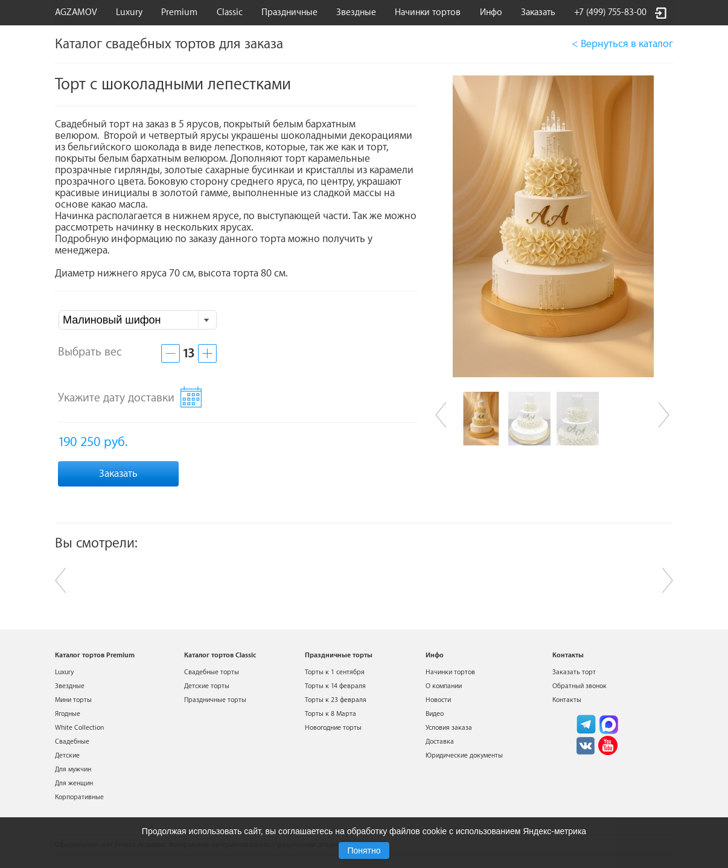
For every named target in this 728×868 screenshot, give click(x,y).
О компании (444, 686)
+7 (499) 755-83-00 (610, 12)
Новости (438, 700)
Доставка (440, 741)
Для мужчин (73, 769)
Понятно (363, 850)
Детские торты (206, 686)
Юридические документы (464, 755)
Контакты (566, 700)
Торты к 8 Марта (330, 714)
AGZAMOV (76, 12)
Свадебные (72, 741)
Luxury (129, 12)
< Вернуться (622, 43)
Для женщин (74, 783)
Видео (435, 714)
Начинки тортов (428, 12)
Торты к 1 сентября (335, 672)
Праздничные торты (215, 700)
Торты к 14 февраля (335, 686)
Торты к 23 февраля (335, 700)
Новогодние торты (333, 728)
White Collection (79, 728)
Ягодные (67, 714)
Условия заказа (449, 728)
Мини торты (73, 700)
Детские (67, 755)
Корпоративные (79, 797)
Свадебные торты (211, 672)
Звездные (356, 12)
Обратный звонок (579, 686)
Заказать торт (574, 672)
